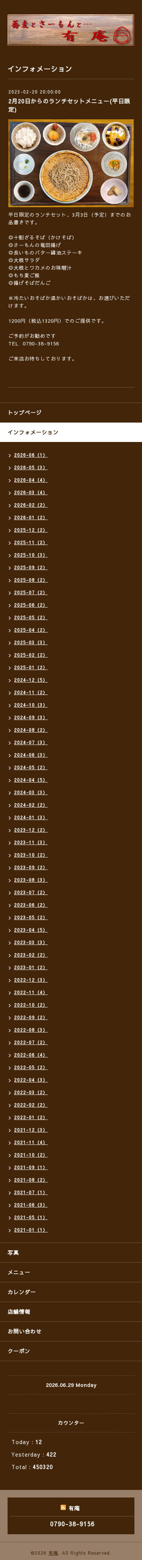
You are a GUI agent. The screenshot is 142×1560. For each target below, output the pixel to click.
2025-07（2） (31, 592)
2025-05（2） (31, 617)
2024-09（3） (31, 717)
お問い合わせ (25, 1331)
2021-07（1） (31, 1192)
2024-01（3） (31, 817)
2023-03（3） (31, 942)
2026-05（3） (31, 467)
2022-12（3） (31, 980)
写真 (13, 1252)
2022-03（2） (31, 1092)
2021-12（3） (31, 1130)
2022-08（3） (31, 1030)
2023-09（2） (31, 867)
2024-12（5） (31, 680)
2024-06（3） (31, 755)
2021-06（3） (31, 1205)
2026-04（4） (31, 480)
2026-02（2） (31, 505)
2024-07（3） (31, 742)
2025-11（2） (31, 542)
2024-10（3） (31, 705)
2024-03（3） (31, 792)
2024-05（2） (31, 767)
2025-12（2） (31, 530)
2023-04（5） (31, 930)
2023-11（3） (31, 842)
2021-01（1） (31, 1230)
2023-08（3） (31, 880)
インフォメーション (33, 432)
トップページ (25, 412)
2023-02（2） (31, 955)
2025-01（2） (31, 667)
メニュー (19, 1272)
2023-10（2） (31, 855)
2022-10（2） (31, 1005)
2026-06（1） (31, 455)
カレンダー (22, 1292)
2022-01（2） (31, 1117)
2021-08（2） (31, 1180)
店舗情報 (19, 1311)
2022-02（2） (31, 1105)
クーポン (19, 1351)
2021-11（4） (31, 1142)
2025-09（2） (31, 567)
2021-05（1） (31, 1217)
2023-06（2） (31, 905)
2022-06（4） (31, 1055)
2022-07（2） (31, 1042)
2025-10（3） (31, 555)
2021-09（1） (31, 1167)
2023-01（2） (31, 967)
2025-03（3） (31, 642)
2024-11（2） (31, 692)
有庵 (53, 1553)
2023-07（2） (31, 892)
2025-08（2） (31, 580)
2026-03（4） (31, 492)
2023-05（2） (31, 917)
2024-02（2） (31, 805)
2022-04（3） (31, 1080)
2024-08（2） (31, 730)
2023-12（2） (31, 830)
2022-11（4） (31, 992)
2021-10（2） (31, 1155)
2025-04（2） (31, 630)
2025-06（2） (31, 605)
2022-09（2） (31, 1017)
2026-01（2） (31, 517)
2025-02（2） (31, 655)
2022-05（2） (31, 1067)
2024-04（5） (31, 780)
